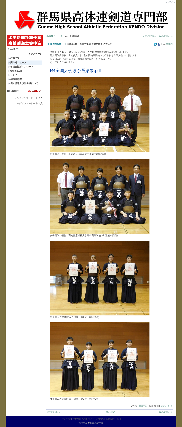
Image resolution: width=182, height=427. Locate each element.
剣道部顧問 (15, 79)
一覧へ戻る (109, 412)
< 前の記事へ (149, 36)
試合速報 (100, 419)
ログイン (170, 2)
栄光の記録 (15, 71)
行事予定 (14, 58)
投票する (143, 406)
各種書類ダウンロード (20, 66)
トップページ (35, 53)
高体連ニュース (17, 62)
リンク (12, 75)
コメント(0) (166, 405)
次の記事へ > (166, 36)
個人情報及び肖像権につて (23, 83)
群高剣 (169, 44)
